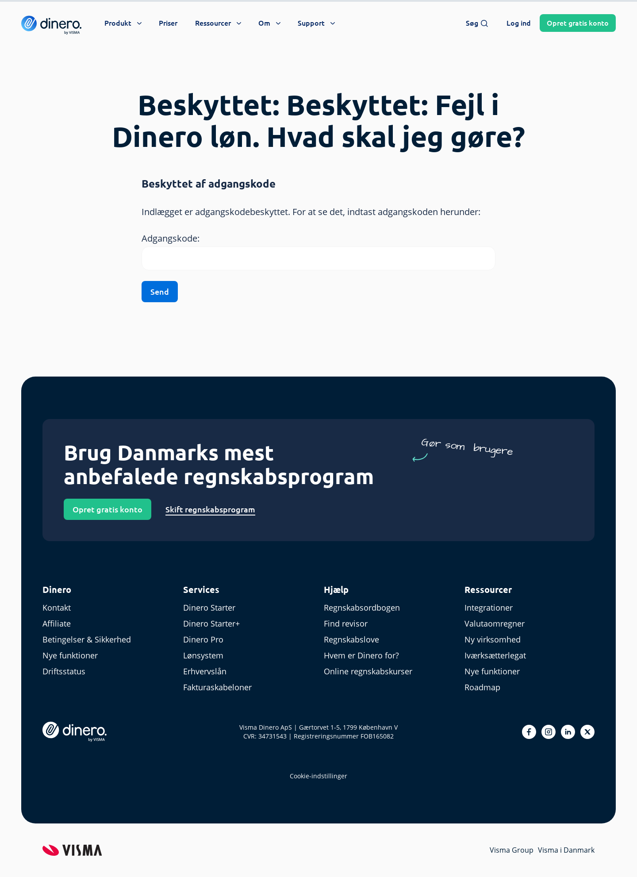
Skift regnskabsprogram (210, 509)
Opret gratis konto (107, 509)
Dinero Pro (203, 639)
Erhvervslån (204, 671)
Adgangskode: (171, 238)
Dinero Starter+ (211, 623)
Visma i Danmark (566, 850)
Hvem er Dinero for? (361, 655)
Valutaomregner (494, 623)
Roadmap (482, 687)
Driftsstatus (63, 671)
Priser (168, 23)
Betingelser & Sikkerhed (86, 639)
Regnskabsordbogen (362, 607)
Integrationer (488, 607)
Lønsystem (203, 655)
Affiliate (56, 623)
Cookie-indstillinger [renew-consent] (318, 776)
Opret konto (578, 23)
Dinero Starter (209, 607)
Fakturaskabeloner (217, 687)
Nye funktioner (70, 655)
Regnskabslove (351, 639)
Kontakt (56, 607)
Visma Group (511, 850)
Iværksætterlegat (495, 655)
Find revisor (346, 623)
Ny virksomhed (492, 639)
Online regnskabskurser (368, 671)
